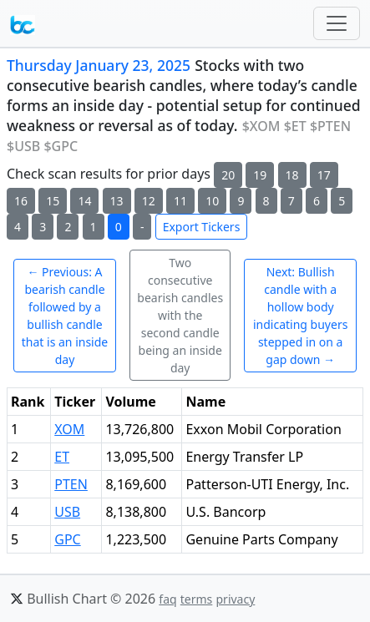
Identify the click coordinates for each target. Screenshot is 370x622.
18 (292, 175)
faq (167, 599)
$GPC (60, 146)
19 (259, 175)
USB (67, 512)
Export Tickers (202, 227)
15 (52, 201)
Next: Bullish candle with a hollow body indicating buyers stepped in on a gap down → (300, 315)
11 (180, 201)
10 (212, 201)
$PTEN (330, 126)
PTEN (71, 484)
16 (21, 201)
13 (117, 201)
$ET (295, 126)
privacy (235, 599)
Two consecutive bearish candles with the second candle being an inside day (180, 315)
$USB (23, 146)
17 (324, 175)
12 (148, 201)
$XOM (261, 126)
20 (228, 175)
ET (61, 457)
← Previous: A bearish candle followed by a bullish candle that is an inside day (65, 315)
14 (84, 201)
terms (196, 599)
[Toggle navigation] (336, 23)
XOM (69, 429)
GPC (67, 539)
